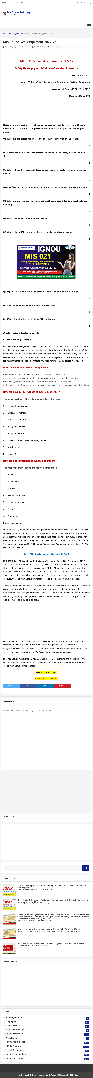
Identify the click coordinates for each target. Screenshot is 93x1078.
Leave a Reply (55, 47)
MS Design (74, 1075)
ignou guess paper (15, 1058)
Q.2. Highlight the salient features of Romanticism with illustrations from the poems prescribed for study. (52, 901)
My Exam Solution (36, 1075)
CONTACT (20, 2)
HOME (4, 2)
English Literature (14, 1034)
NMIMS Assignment (15, 1050)
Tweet (11, 686)
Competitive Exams (15, 1030)
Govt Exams (11, 1038)
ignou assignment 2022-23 (18, 1054)
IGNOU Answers (13, 1046)
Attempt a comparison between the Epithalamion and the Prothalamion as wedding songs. (51, 886)
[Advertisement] (46, 109)
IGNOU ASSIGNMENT (15, 1042)
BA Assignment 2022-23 (17, 1017)
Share (28, 686)
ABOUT (11, 2)
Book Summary (13, 1026)
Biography (11, 1022)
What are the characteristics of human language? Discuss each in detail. (50, 944)
